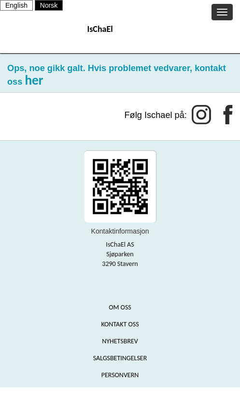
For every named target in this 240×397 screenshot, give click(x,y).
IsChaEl (100, 29)
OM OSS (120, 307)
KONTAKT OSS (120, 324)
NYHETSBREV (120, 341)
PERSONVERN (120, 375)
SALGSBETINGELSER (120, 358)
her (34, 80)
